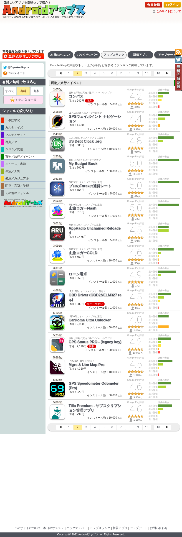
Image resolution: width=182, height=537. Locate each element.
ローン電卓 (78, 274)
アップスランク (114, 54)
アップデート (167, 54)
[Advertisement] (91, 36)
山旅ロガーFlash (82, 208)
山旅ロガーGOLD (83, 253)
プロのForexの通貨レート (90, 186)
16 (158, 73)
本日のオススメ (60, 54)
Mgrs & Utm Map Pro (86, 365)
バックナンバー (87, 54)
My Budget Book (83, 164)
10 (146, 73)
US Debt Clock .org (85, 141)
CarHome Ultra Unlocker (90, 320)
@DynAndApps (16, 67)
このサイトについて (168, 11)
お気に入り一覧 (24, 100)
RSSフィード (14, 73)
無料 (37, 91)
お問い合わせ (159, 528)
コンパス (76, 96)
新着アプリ (140, 54)
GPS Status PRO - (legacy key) (95, 342)
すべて (9, 91)
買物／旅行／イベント (67, 83)
